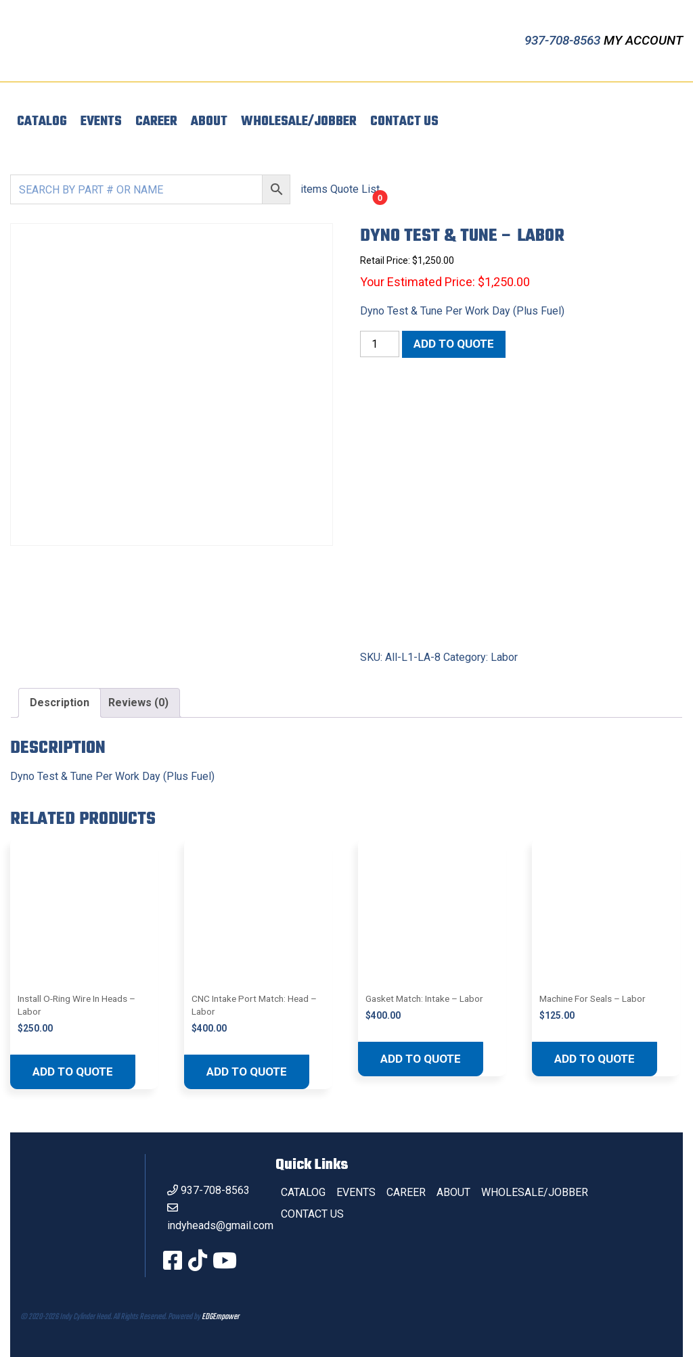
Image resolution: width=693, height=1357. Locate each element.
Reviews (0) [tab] (138, 702)
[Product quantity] (379, 344)
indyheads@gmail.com (220, 1225)
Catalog (42, 122)
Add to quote (453, 343)
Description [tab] (59, 702)
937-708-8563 (564, 40)
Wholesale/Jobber (299, 122)
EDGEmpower (220, 1317)
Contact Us (404, 122)
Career (156, 122)
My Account (643, 40)
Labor (504, 657)
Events (101, 122)
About (209, 122)
